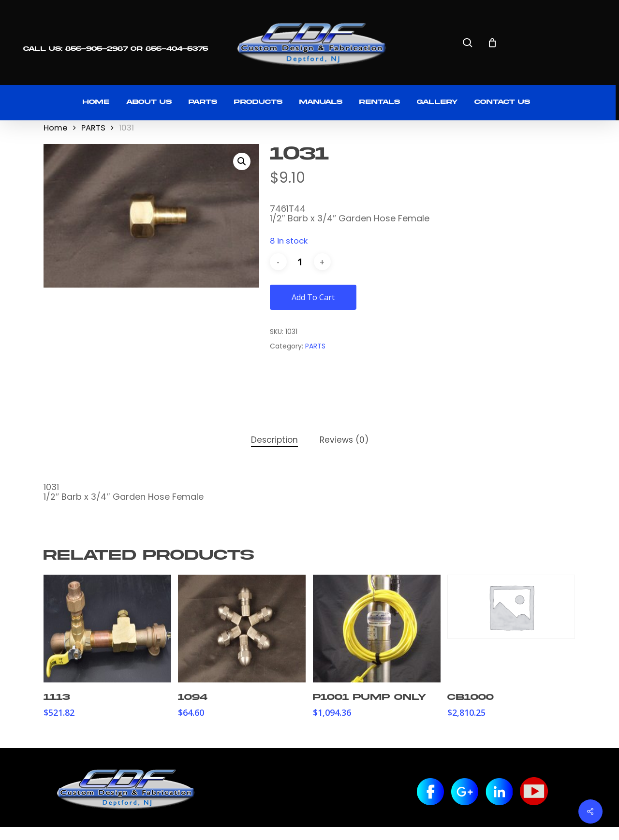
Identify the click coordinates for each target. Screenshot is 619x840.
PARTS (93, 127)
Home (56, 127)
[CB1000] (511, 607)
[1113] (107, 628)
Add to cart (313, 297)
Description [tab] (274, 440)
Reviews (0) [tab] (344, 440)
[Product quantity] (300, 261)
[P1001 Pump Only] (377, 628)
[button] (242, 161)
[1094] (242, 628)
